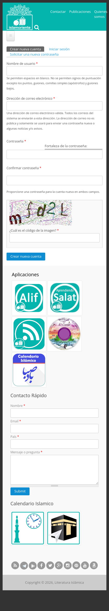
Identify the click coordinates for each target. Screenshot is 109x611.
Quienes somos (100, 14)
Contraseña (16, 141)
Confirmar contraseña (24, 168)
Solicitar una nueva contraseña (34, 54)
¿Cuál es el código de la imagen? (34, 230)
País (14, 436)
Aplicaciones (25, 274)
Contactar (58, 11)
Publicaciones (80, 11)
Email (15, 421)
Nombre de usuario (22, 63)
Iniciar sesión (59, 49)
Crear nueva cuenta (27, 48)
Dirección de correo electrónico (31, 98)
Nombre (17, 405)
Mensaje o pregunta (26, 452)
